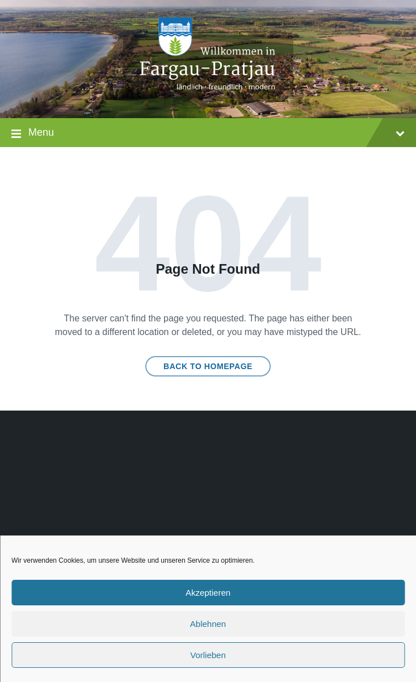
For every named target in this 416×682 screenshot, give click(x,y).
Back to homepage (208, 366)
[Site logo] (208, 96)
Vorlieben (208, 655)
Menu (208, 134)
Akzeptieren (208, 592)
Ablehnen (208, 624)
